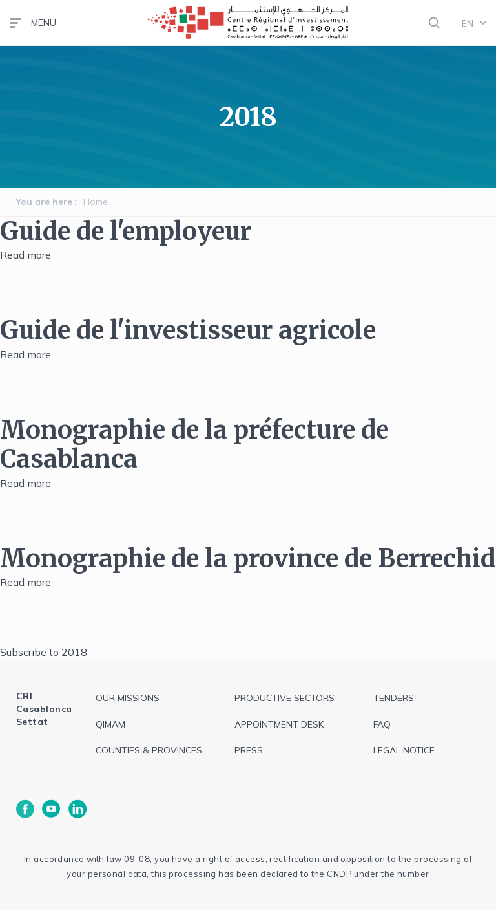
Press (248, 750)
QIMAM (110, 724)
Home (95, 202)
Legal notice (404, 750)
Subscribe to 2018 (43, 651)
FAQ (382, 724)
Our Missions (128, 698)
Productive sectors (284, 698)
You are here (44, 202)
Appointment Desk (279, 724)
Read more (25, 254)
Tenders (393, 698)
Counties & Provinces (149, 750)
